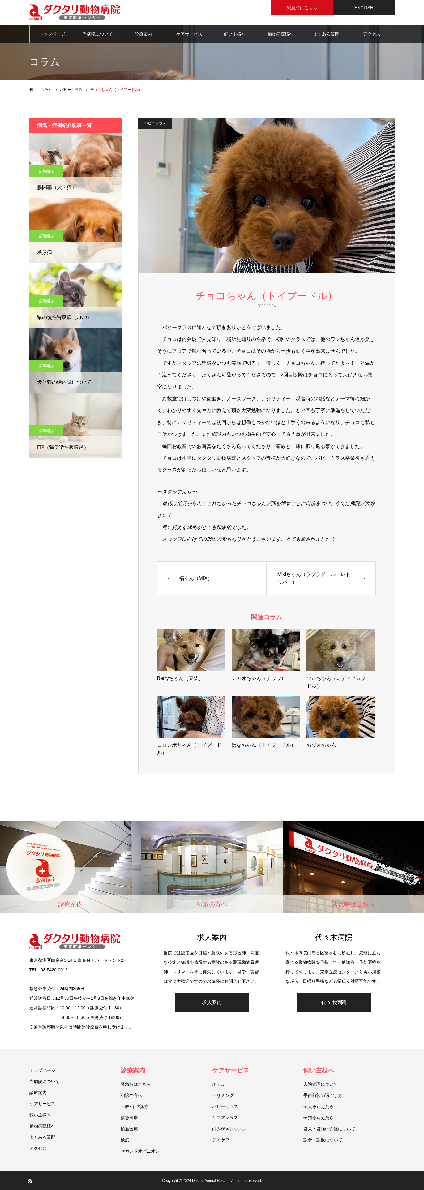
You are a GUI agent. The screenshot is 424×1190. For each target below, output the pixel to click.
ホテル (218, 1084)
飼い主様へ (235, 34)
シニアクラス (225, 1117)
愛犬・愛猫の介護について (329, 1128)
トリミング (223, 1095)
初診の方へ (131, 1095)
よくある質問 (326, 34)
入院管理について (320, 1084)
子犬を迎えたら (318, 1106)
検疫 (125, 1139)
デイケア (220, 1139)
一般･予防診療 (135, 1106)
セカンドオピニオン (140, 1151)
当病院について (98, 34)
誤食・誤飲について (322, 1139)
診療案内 (143, 34)
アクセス (371, 34)
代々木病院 (333, 1002)
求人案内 (212, 1002)
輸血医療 (129, 1128)
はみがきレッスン (229, 1128)
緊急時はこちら (136, 1084)
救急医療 (129, 1117)
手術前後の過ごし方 (322, 1095)
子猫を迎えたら (318, 1117)
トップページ (52, 34)
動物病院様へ (280, 34)
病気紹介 (46, 171)
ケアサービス (189, 34)
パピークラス (155, 123)
